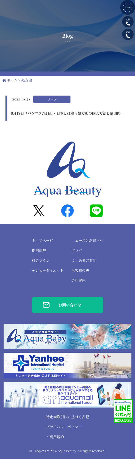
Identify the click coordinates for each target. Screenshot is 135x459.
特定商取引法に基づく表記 (67, 416)
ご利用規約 (55, 436)
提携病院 (39, 250)
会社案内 (78, 280)
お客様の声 (80, 270)
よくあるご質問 (83, 260)
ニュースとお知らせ (87, 240)
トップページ (42, 240)
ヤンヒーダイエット (48, 270)
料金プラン (41, 260)
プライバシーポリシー (63, 426)
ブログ (76, 250)
